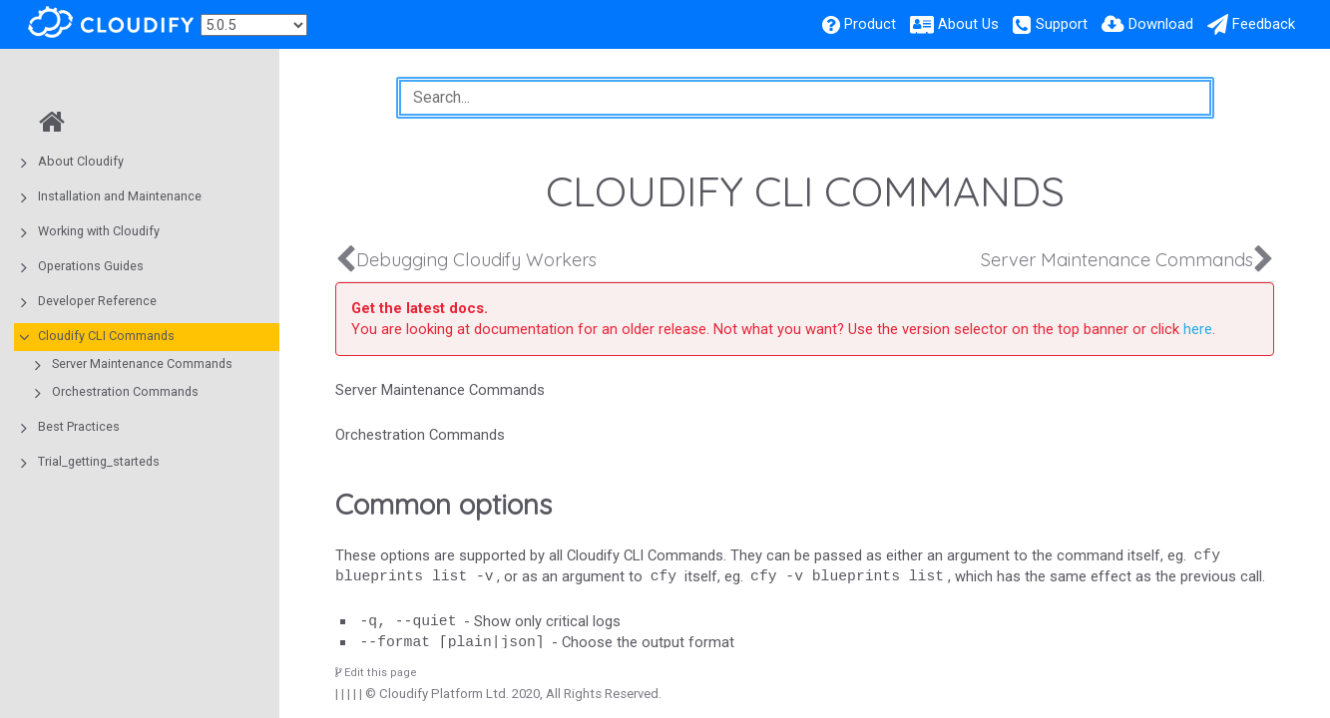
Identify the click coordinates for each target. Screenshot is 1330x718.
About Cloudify (81, 161)
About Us (968, 24)
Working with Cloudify (99, 230)
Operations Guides (91, 265)
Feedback (1263, 24)
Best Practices (79, 426)
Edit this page (376, 672)
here (1197, 329)
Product (870, 24)
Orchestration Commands (125, 391)
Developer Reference (97, 300)
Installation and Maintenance (120, 195)
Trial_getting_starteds (99, 461)
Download (1160, 24)
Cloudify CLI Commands (106, 335)
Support (1062, 24)
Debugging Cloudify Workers (476, 259)
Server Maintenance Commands (142, 363)
